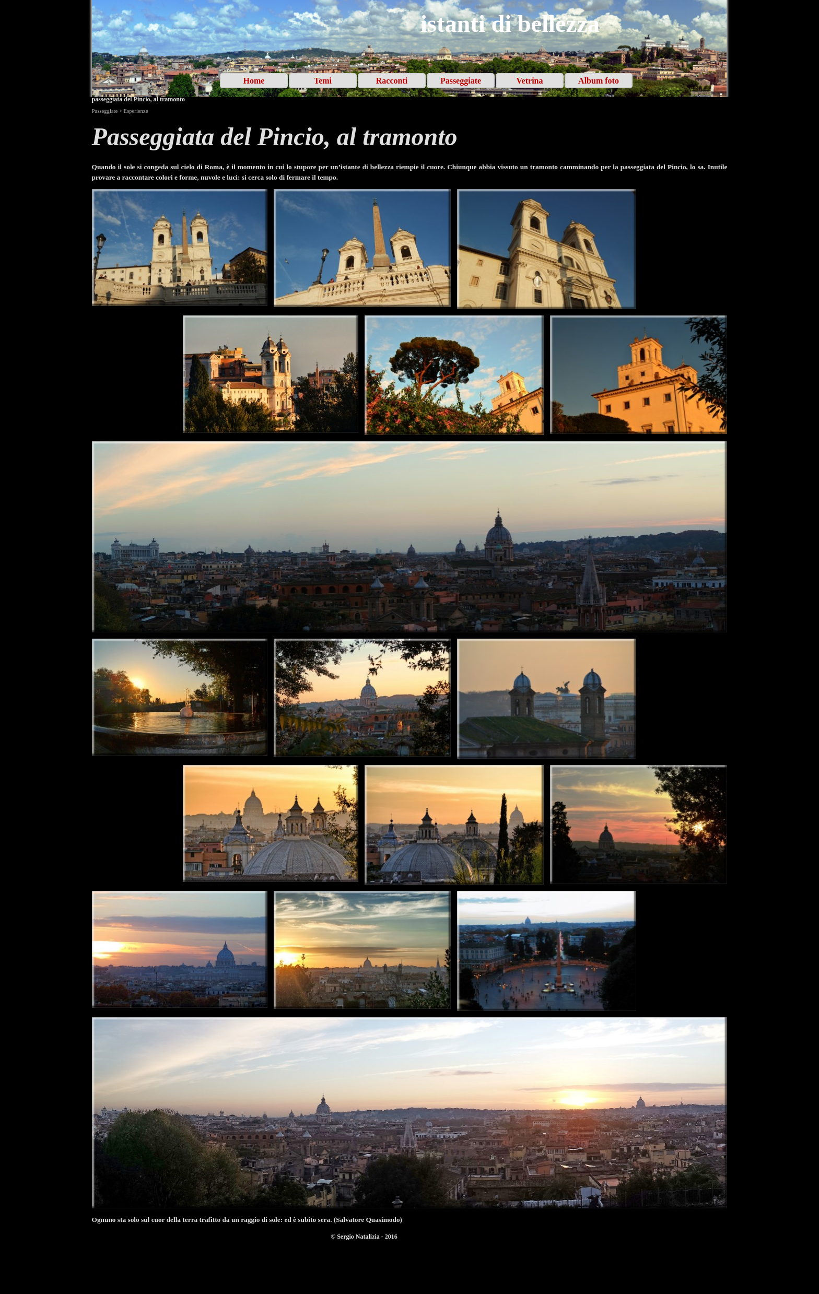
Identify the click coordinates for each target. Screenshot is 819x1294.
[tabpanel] (410, 137)
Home (254, 80)
